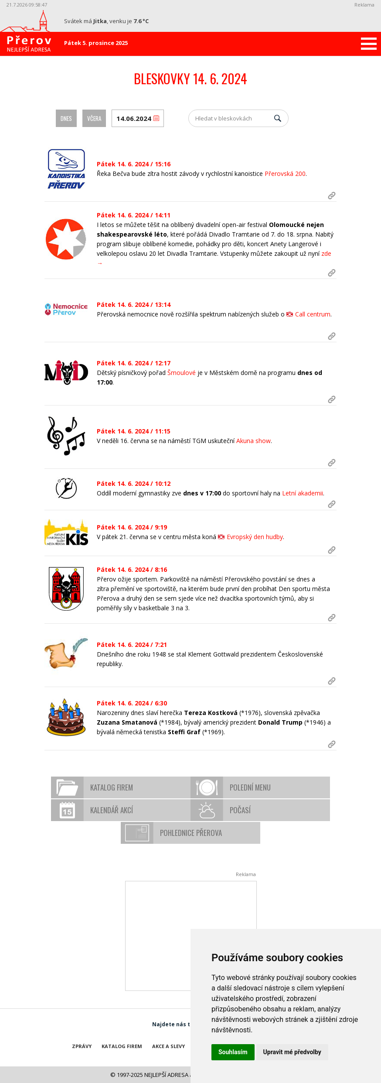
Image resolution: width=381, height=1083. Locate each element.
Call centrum (312, 314)
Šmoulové (181, 372)
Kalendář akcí (111, 810)
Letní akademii (302, 493)
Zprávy (82, 1046)
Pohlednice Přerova (191, 832)
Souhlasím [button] (233, 1052)
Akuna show (253, 441)
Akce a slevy (168, 1046)
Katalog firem (111, 787)
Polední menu (250, 787)
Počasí (240, 810)
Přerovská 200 (285, 173)
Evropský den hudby (255, 537)
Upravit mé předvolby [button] (292, 1052)
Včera (94, 118)
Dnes (66, 118)
